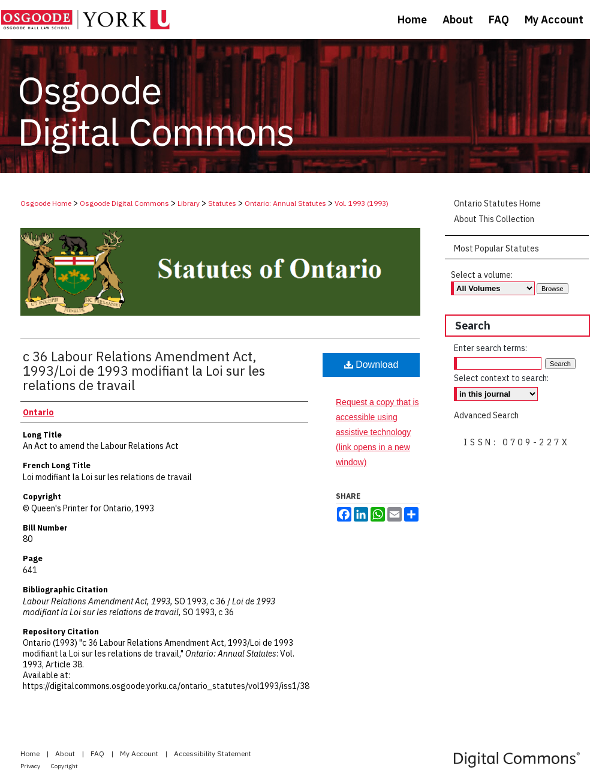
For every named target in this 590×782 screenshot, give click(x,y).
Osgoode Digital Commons (124, 203)
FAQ (98, 753)
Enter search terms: (490, 348)
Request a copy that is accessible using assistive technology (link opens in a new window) (377, 432)
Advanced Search (486, 415)
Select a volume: (482, 274)
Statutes (222, 203)
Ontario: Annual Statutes (285, 203)
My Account (140, 753)
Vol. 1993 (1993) (362, 203)
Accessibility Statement (212, 753)
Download (371, 364)
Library (188, 203)
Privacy (30, 766)
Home (30, 753)
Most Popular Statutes (496, 248)
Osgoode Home (45, 203)
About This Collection (494, 219)
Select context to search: (501, 378)
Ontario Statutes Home (497, 203)
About (66, 753)
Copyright (64, 766)
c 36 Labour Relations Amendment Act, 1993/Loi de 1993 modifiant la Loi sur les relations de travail (144, 370)
